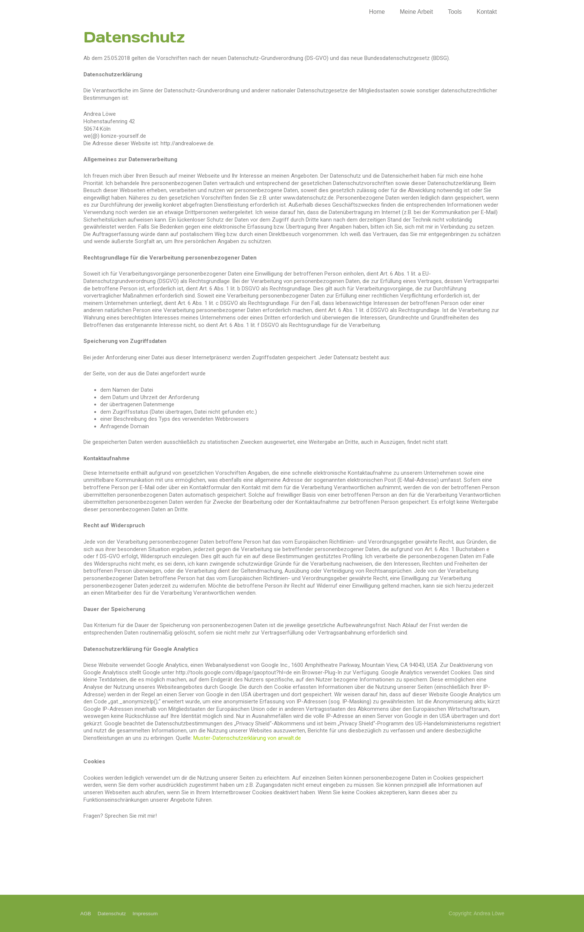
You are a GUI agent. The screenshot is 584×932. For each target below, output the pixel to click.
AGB (85, 913)
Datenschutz (111, 913)
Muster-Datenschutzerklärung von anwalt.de (247, 738)
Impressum (146, 913)
